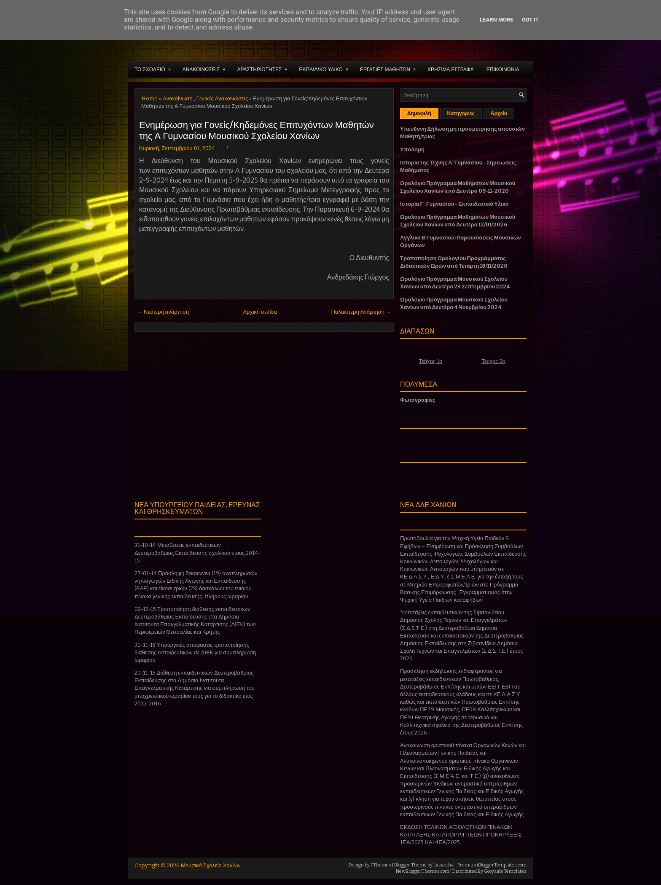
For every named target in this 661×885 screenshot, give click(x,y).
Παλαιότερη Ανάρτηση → (361, 312)
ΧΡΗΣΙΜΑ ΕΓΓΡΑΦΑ (450, 69)
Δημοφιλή (419, 113)
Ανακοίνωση (178, 98)
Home (149, 98)
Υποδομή (412, 149)
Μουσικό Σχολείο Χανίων (211, 865)
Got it (530, 19)
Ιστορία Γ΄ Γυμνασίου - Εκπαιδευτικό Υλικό (454, 204)
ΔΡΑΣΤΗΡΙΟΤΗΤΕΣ (265, 67)
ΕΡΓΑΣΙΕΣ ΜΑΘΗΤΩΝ (390, 67)
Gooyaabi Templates (505, 871)
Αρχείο (499, 113)
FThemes (381, 865)
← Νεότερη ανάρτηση (163, 312)
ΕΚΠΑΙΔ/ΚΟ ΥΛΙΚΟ (326, 67)
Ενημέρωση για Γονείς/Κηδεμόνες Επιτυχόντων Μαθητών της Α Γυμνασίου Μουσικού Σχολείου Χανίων (256, 129)
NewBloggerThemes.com (422, 871)
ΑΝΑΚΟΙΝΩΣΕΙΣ (207, 67)
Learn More (496, 19)
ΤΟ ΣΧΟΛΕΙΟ (155, 67)
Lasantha (443, 865)
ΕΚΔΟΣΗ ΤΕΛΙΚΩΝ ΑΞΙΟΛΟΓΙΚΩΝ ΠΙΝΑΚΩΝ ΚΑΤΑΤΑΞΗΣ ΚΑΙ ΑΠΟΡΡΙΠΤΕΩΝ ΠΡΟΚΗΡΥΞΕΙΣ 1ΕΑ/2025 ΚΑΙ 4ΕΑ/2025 (461, 834)
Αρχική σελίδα (260, 312)
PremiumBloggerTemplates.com (492, 865)
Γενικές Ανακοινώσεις (222, 98)
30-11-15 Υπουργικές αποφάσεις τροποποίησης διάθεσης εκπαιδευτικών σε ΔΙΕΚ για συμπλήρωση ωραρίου (195, 652)
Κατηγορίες (461, 113)
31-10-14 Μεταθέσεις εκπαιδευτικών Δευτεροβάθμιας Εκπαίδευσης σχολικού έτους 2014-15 (197, 552)
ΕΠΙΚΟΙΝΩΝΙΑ (502, 69)
